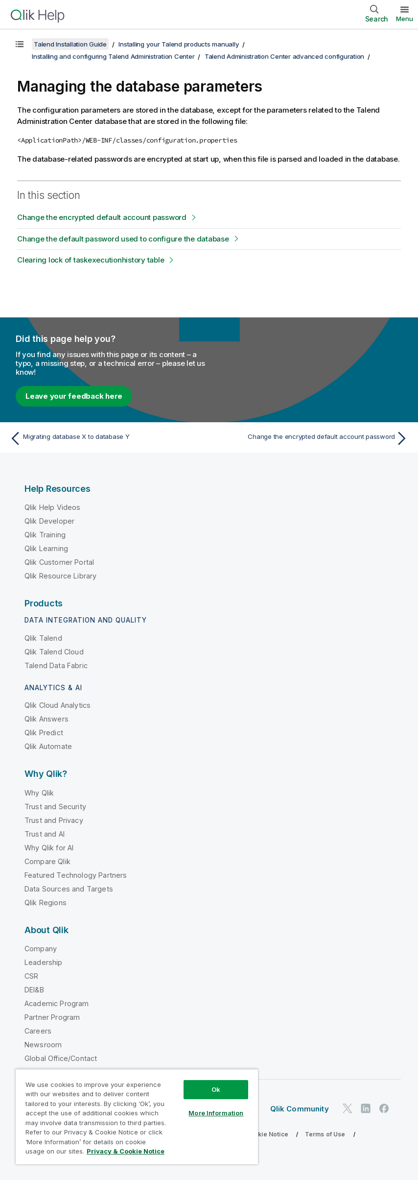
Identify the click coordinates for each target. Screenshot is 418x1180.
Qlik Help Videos (52, 507)
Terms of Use (325, 1134)
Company (40, 948)
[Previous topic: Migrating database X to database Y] (106, 438)
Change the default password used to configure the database (123, 238)
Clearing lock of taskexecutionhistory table (90, 260)
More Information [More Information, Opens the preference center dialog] (215, 1113)
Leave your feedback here (73, 396)
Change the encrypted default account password (101, 217)
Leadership (43, 962)
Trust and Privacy (53, 820)
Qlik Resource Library (60, 576)
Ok (215, 1089)
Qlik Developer (49, 521)
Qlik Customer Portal (59, 562)
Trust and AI (44, 834)
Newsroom (43, 1044)
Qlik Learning (46, 548)
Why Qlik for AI (48, 847)
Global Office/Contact (60, 1058)
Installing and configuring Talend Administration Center (113, 56)
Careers (37, 1031)
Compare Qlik (47, 861)
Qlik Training (45, 534)
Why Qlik (39, 793)
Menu (404, 19)
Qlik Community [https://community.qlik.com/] (299, 1108)
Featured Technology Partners (75, 875)
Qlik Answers (46, 719)
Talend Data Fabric (56, 665)
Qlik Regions (45, 902)
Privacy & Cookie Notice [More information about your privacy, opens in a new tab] (125, 1151)
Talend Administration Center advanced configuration (284, 56)
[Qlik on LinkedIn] (365, 1108)
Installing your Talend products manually (178, 44)
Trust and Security (55, 806)
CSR (31, 976)
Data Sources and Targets (68, 889)
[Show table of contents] (19, 44)
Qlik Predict (43, 732)
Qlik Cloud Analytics (57, 705)
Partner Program (52, 1017)
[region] (137, 1116)
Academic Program (56, 1003)
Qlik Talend (43, 638)
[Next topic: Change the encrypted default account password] (312, 438)
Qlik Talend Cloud (54, 652)
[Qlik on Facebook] (384, 1108)
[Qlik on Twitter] (347, 1108)
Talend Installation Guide (70, 44)
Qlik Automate (48, 746)
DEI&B (34, 990)
